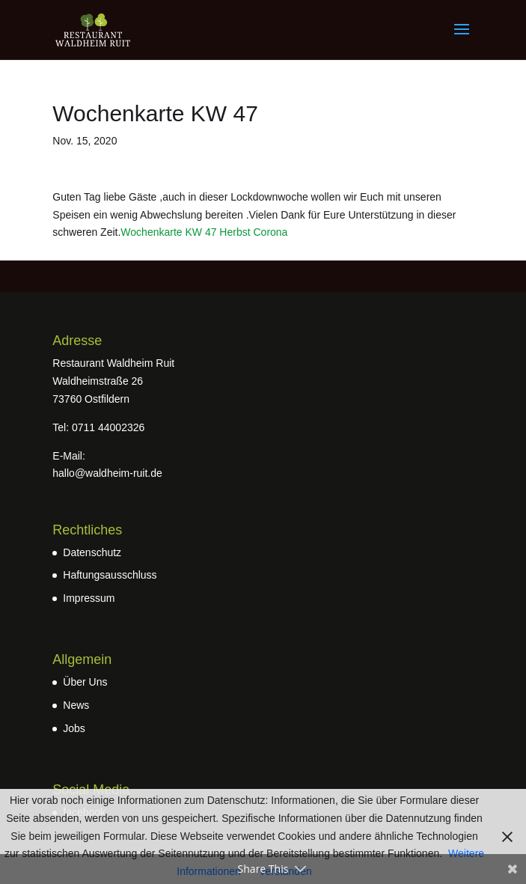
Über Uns (85, 682)
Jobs (74, 728)
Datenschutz (92, 552)
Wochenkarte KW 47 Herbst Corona (203, 232)
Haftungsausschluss (109, 575)
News (76, 705)
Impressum (88, 598)
